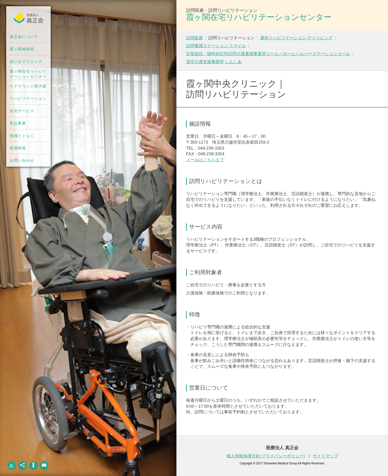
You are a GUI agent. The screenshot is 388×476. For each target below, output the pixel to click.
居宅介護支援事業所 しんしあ (214, 61)
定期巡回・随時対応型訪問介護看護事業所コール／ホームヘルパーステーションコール (268, 54)
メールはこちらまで (205, 160)
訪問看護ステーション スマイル (216, 46)
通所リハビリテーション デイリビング (296, 38)
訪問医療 (194, 38)
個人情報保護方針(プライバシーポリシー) (265, 456)
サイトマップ (325, 456)
